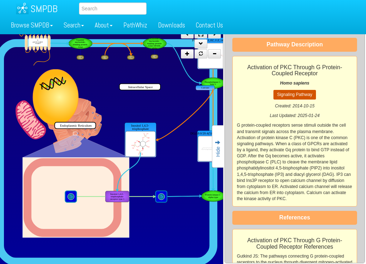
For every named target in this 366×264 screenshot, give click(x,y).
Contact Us (209, 25)
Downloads (171, 25)
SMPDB (44, 8)
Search (74, 25)
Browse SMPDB (32, 25)
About (104, 25)
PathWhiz (135, 25)
